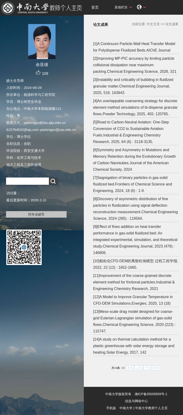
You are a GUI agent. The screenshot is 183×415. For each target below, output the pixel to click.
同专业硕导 (36, 214)
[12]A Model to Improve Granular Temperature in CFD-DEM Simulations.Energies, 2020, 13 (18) (133, 300)
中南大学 (125, 408)
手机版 (111, 408)
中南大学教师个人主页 (151, 408)
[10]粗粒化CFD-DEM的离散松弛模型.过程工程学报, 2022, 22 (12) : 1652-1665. (135, 264)
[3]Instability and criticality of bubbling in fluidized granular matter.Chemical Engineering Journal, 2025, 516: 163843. (133, 86)
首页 (95, 7)
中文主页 (153, 24)
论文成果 (171, 24)
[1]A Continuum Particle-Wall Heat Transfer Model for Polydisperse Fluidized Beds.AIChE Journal (134, 47)
